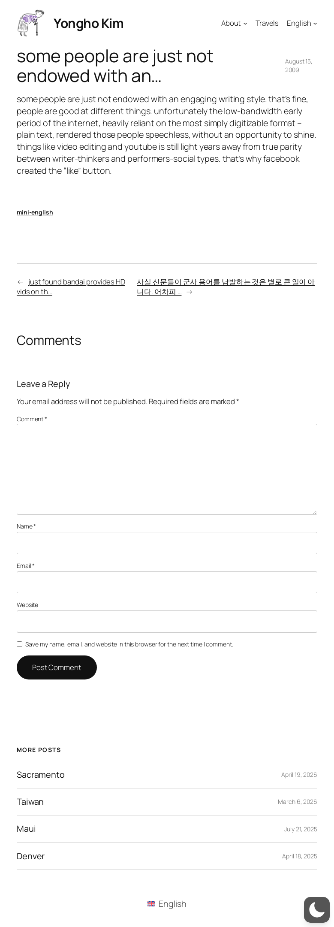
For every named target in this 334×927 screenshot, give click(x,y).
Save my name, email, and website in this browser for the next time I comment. (129, 644)
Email (26, 566)
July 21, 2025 (300, 829)
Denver (31, 856)
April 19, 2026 (299, 774)
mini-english (35, 212)
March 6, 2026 (297, 801)
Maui (26, 828)
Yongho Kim (88, 23)
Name (26, 526)
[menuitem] (166, 904)
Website (27, 605)
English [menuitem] (172, 903)
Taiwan (30, 801)
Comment (32, 419)
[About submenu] (245, 23)
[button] (317, 910)
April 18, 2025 (299, 856)
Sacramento (41, 774)
